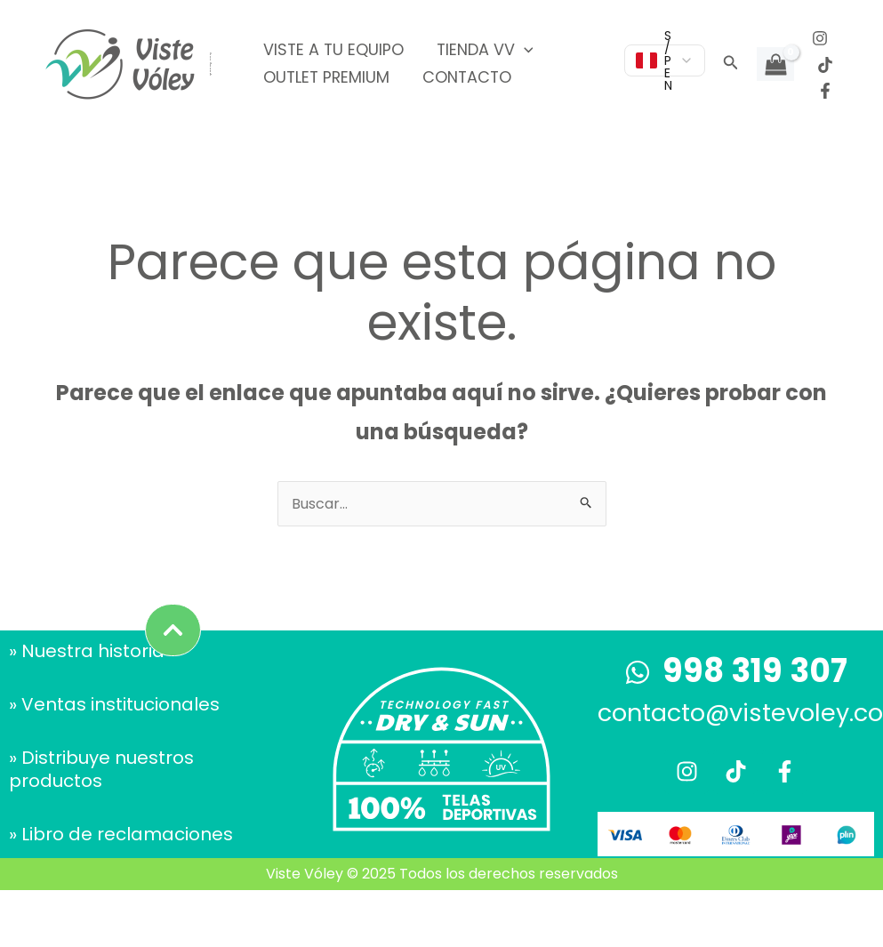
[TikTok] (825, 65)
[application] (521, 49)
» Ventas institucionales (114, 704)
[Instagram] (820, 38)
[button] (731, 64)
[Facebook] (825, 91)
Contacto (464, 77)
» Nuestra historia (87, 650)
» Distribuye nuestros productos (101, 769)
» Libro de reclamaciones (121, 834)
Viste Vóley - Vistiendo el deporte (210, 64)
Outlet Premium (325, 77)
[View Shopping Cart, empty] (775, 64)
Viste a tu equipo (332, 49)
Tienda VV (482, 49)
